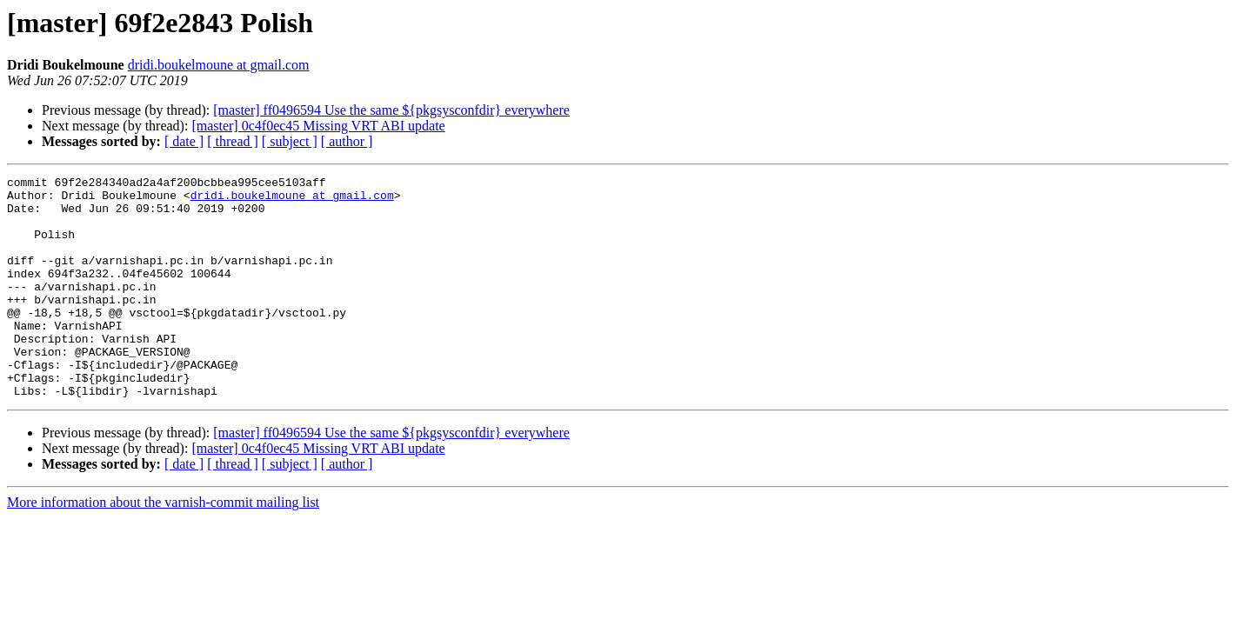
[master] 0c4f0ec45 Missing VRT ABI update (317, 125)
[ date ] (184, 141)
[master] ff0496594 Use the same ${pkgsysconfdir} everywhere (391, 110)
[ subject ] (289, 141)
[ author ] (347, 141)
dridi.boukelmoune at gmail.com (219, 64)
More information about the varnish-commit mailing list (163, 546)
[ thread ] (232, 141)
